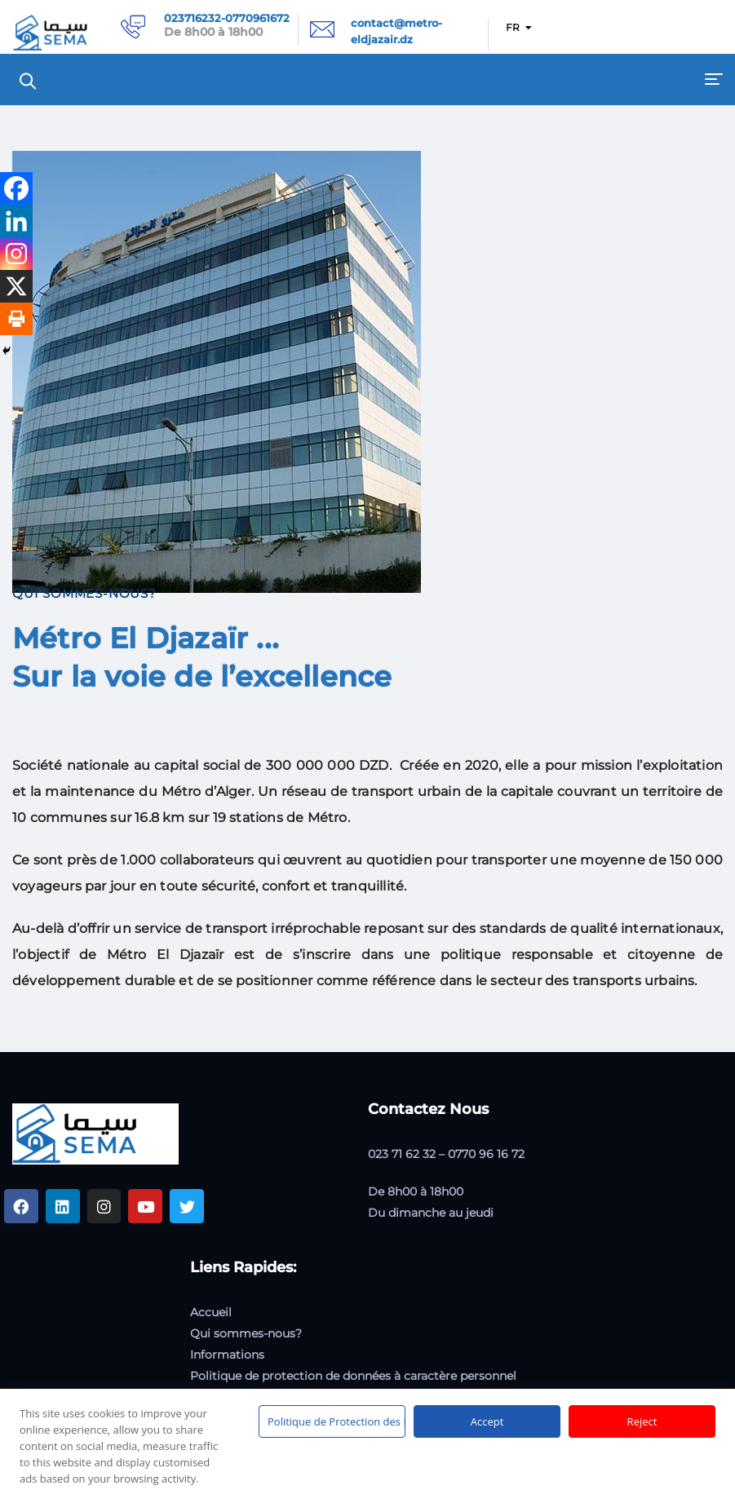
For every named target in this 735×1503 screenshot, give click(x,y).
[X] (16, 286)
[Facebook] (16, 188)
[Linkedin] (16, 221)
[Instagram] (16, 253)
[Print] (16, 319)
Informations (227, 1354)
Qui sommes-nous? (246, 1333)
